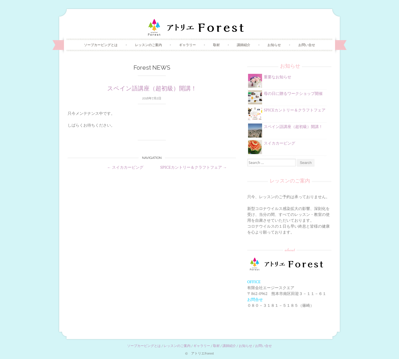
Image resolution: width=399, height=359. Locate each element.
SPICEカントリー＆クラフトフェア (193, 167)
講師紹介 (243, 45)
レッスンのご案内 (148, 45)
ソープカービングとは (101, 45)
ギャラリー (187, 45)
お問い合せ (306, 45)
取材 (216, 45)
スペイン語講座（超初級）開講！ (152, 88)
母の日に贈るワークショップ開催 (293, 93)
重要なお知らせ (277, 76)
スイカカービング (125, 167)
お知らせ (274, 45)
